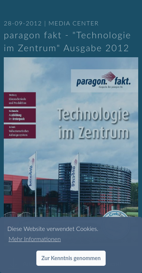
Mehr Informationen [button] (34, 238)
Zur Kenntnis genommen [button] (71, 258)
